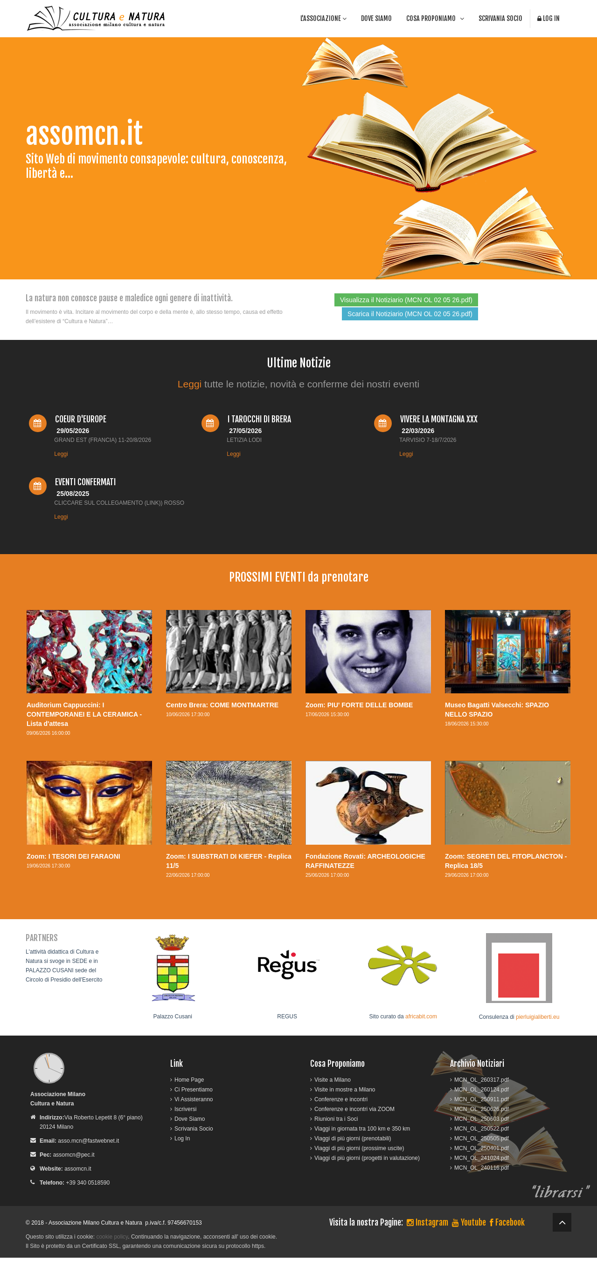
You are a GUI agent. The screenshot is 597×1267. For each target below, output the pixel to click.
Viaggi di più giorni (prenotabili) (352, 1138)
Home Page (189, 1080)
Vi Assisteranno (193, 1099)
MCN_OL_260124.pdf (481, 1089)
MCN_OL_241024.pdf (481, 1158)
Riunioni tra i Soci (336, 1119)
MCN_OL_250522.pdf (481, 1128)
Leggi (189, 384)
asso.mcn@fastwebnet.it (88, 1141)
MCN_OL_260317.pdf (481, 1080)
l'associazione (323, 18)
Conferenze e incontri (341, 1099)
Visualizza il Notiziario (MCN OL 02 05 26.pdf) (406, 300)
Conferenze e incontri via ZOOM (354, 1109)
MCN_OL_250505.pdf (481, 1138)
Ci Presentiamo (193, 1089)
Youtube (469, 1222)
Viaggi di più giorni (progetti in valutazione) (367, 1158)
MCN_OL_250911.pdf (481, 1099)
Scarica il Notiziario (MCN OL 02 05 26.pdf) (409, 314)
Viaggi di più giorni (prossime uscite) (359, 1148)
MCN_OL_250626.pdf (481, 1109)
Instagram (427, 1222)
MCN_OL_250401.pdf (481, 1148)
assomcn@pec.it (74, 1155)
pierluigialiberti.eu (537, 1017)
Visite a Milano (332, 1080)
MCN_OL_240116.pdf (481, 1168)
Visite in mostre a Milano (344, 1089)
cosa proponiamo (435, 18)
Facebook (507, 1222)
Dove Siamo (376, 18)
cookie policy (112, 1236)
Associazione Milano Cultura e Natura (95, 1223)
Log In (548, 18)
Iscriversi (185, 1109)
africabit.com (421, 1016)
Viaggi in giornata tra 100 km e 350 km (362, 1128)
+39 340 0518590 (88, 1182)
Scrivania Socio (500, 18)
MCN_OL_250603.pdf (481, 1119)
